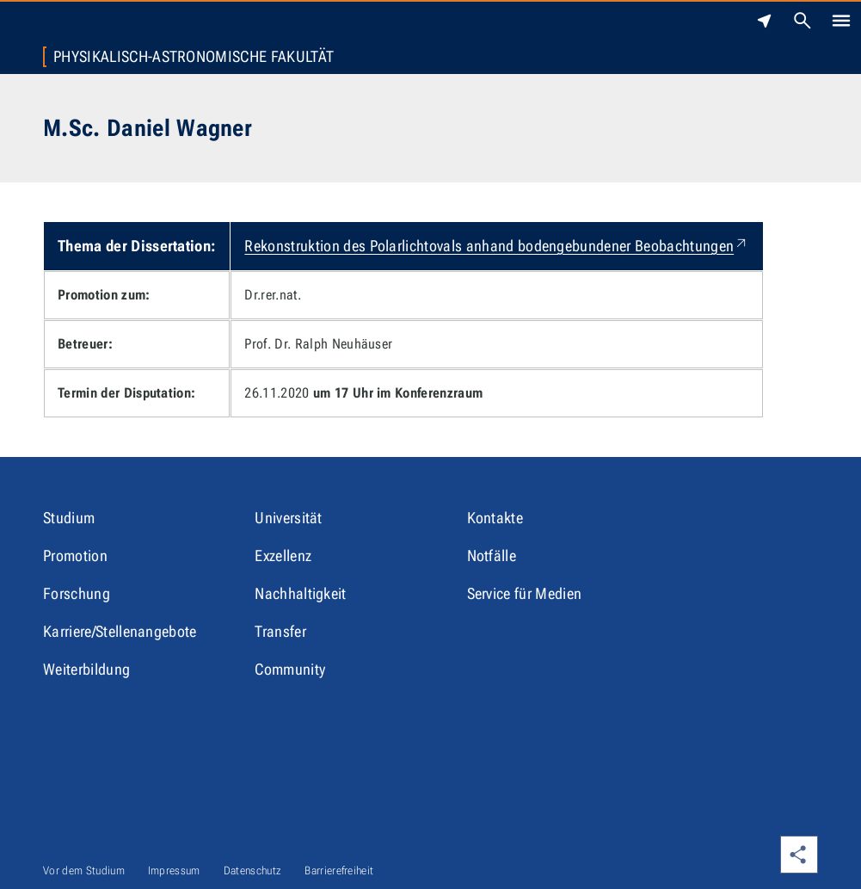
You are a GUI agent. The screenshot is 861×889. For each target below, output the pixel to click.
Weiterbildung (86, 669)
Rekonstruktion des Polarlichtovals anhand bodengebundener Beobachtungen (496, 246)
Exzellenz (283, 555)
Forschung (76, 593)
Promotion (75, 555)
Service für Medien (524, 593)
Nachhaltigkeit (300, 593)
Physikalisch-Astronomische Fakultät (193, 56)
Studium (69, 518)
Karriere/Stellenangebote (120, 631)
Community (290, 669)
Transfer (280, 631)
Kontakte (495, 518)
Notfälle (492, 555)
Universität (289, 518)
